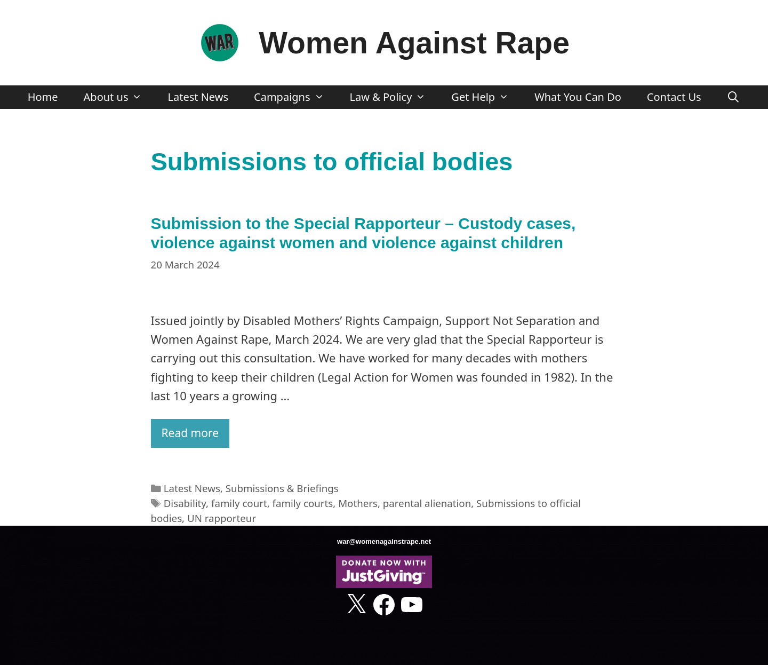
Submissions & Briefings (282, 488)
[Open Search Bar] (734, 97)
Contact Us (674, 97)
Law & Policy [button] (394, 97)
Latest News (197, 97)
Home (43, 97)
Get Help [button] (486, 97)
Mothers (358, 503)
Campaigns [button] (295, 97)
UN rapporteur (221, 518)
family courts (303, 503)
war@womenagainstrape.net (384, 541)
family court (239, 503)
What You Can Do (577, 97)
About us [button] (119, 97)
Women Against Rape (414, 43)
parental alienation (427, 503)
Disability (185, 503)
